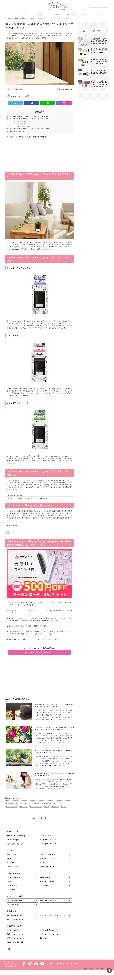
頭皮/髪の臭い (12, 911)
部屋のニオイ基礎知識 (15, 18)
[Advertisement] (39, 155)
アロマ (9, 850)
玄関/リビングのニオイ (15, 938)
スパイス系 (11, 863)
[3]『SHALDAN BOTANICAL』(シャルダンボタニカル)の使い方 (30, 128)
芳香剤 (64, 806)
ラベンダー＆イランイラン (22, 121)
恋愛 (8, 949)
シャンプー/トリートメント (50, 915)
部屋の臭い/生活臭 (27, 18)
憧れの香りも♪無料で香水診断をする (39, 652)
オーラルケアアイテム (48, 900)
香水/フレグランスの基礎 (16, 836)
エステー (20, 803)
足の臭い (10, 881)
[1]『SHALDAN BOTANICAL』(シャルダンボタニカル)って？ (30, 116)
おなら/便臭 (44, 885)
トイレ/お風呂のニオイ (48, 930)
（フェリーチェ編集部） (24, 96)
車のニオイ (44, 938)
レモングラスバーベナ (37, 806)
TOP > (7, 18)
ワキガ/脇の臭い (13, 885)
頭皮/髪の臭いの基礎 (14, 915)
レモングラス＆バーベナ (21, 126)
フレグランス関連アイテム (16, 840)
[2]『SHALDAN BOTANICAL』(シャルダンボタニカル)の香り (30, 118)
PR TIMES (15, 525)
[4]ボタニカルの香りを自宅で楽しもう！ (23, 131)
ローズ (47, 806)
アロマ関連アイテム (47, 867)
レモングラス (24, 806)
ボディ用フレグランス (15, 844)
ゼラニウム (39, 803)
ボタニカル (48, 803)
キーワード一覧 (40, 818)
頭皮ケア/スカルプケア (15, 919)
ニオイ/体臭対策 (13, 873)
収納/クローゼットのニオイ (50, 934)
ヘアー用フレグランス (48, 844)
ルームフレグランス (12, 806)
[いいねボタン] (7, 532)
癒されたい (55, 806)
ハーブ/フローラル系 (47, 855)
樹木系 (42, 863)
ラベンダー (58, 803)
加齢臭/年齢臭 (45, 877)
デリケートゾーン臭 (47, 881)
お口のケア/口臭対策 (15, 896)
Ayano (13, 96)
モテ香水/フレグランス (48, 840)
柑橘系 (9, 859)
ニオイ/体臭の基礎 (13, 877)
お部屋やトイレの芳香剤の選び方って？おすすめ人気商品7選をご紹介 (30, 498)
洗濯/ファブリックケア (15, 934)
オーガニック (30, 803)
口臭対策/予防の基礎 (14, 900)
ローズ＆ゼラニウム (20, 123)
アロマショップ (12, 867)
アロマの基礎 (11, 855)
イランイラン (11, 803)
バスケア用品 (11, 889)
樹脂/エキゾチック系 (47, 859)
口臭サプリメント (13, 904)
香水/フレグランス (14, 832)
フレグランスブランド (48, 836)
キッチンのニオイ (13, 930)
